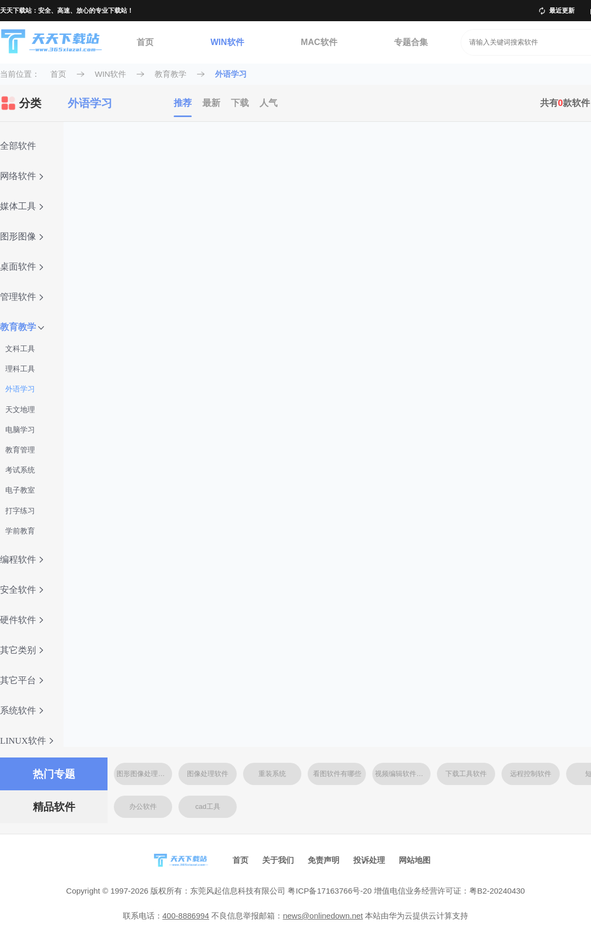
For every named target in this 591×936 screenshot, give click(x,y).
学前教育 (20, 531)
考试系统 (20, 470)
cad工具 (207, 806)
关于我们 (278, 859)
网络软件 (21, 176)
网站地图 (415, 859)
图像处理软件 (207, 774)
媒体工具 (21, 206)
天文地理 (20, 409)
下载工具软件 (466, 774)
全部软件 (18, 146)
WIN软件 (227, 42)
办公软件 (143, 806)
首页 (145, 42)
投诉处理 (369, 859)
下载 (240, 103)
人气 (268, 103)
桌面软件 (21, 267)
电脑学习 (20, 429)
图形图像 (21, 236)
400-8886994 (186, 915)
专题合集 (411, 42)
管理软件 (21, 297)
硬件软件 (21, 620)
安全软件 (21, 590)
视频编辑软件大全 (402, 774)
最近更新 (562, 10)
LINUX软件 (26, 741)
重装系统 (272, 774)
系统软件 (21, 711)
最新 (211, 103)
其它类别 (21, 650)
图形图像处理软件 (144, 774)
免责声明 (323, 859)
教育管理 (20, 449)
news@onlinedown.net (323, 915)
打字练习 (20, 510)
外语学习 (231, 73)
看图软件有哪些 (337, 774)
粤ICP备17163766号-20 (329, 890)
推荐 (183, 103)
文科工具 (20, 348)
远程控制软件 (530, 774)
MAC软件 (319, 42)
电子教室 (20, 490)
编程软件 (21, 560)
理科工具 (20, 368)
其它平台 (21, 680)
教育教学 (170, 73)
